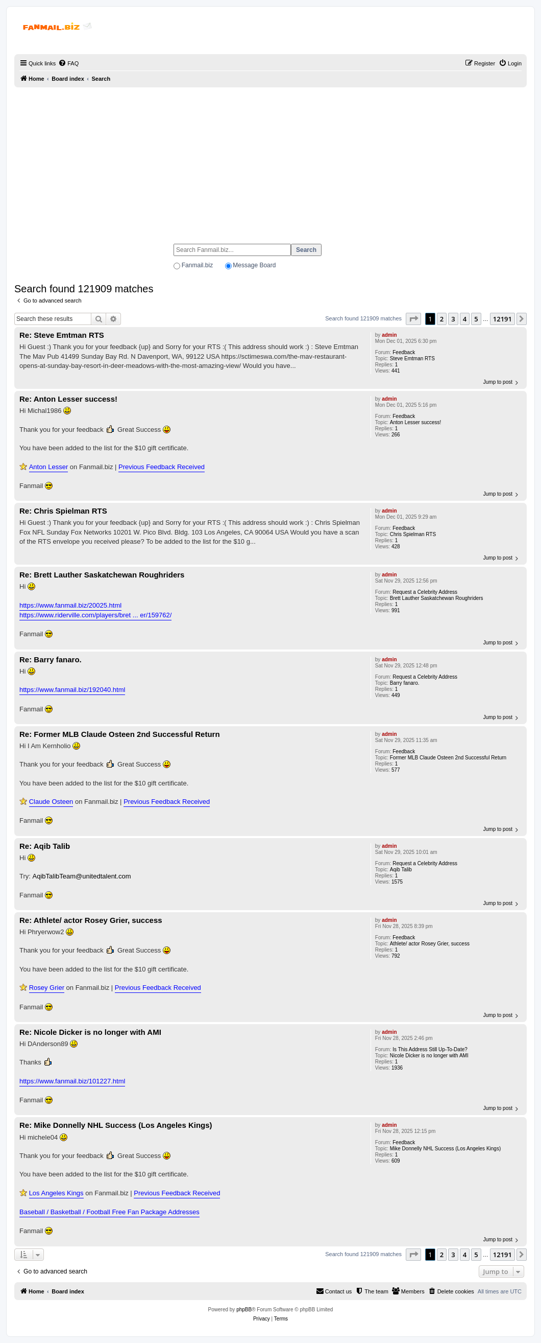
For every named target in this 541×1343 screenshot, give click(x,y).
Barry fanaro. (405, 683)
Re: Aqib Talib (44, 846)
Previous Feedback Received (161, 467)
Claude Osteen (51, 801)
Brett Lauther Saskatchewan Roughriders (436, 598)
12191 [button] (502, 318)
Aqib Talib (401, 869)
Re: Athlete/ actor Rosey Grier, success (90, 920)
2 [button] (442, 318)
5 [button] (476, 318)
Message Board (254, 265)
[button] (413, 319)
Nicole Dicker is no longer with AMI (429, 1055)
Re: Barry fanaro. (50, 659)
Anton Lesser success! (415, 422)
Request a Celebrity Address (424, 592)
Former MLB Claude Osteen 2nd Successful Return (448, 757)
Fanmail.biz (197, 265)
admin (389, 335)
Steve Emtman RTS (412, 358)
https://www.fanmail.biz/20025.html (70, 605)
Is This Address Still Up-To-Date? (430, 1049)
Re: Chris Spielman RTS (63, 510)
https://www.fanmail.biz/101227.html (72, 1081)
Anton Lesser (48, 467)
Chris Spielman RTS (413, 534)
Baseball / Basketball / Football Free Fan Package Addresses (109, 1212)
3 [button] (453, 318)
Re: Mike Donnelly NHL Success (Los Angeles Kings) (115, 1125)
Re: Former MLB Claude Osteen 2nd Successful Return (119, 734)
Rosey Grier (46, 987)
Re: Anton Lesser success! (68, 399)
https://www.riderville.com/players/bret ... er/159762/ (95, 615)
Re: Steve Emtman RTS (61, 335)
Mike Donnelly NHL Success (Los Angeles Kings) (445, 1148)
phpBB (244, 1309)
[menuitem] (68, 63)
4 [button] (464, 318)
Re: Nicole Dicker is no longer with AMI (90, 1032)
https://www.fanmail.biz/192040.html (72, 689)
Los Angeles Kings (56, 1193)
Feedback (403, 352)
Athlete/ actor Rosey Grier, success (430, 943)
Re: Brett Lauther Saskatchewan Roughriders (101, 574)
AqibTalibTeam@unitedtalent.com (82, 876)
